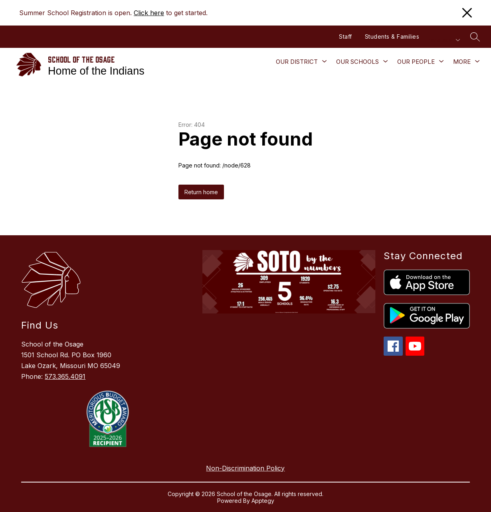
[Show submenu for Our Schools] (357, 62)
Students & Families (392, 36)
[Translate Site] (441, 40)
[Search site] (475, 36)
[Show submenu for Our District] (297, 62)
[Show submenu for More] (462, 62)
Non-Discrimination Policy (245, 468)
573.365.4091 (65, 376)
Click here (149, 13)
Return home (201, 192)
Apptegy (262, 500)
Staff (345, 36)
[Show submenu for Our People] (416, 62)
